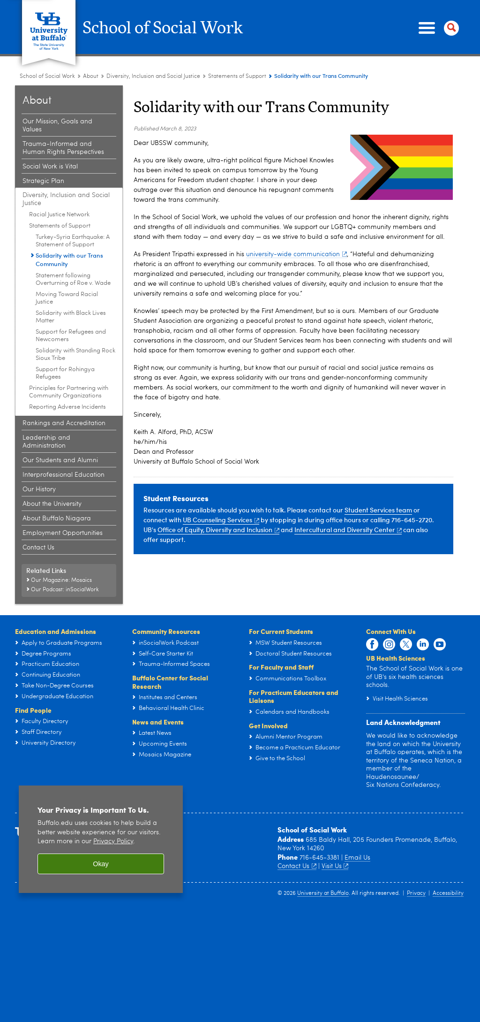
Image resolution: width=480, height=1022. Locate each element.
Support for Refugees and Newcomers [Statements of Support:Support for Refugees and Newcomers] (71, 336)
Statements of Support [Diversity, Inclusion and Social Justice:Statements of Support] (237, 76)
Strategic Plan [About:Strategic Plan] (43, 181)
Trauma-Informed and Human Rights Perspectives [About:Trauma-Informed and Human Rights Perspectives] (63, 148)
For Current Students (281, 631)
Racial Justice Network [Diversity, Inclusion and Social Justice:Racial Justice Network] (59, 215)
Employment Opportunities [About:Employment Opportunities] (62, 533)
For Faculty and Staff (281, 666)
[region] (101, 839)
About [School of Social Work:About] (90, 76)
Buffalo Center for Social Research (170, 682)
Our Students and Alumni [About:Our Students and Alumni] (60, 460)
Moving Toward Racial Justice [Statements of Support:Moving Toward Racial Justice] (67, 298)
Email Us (357, 857)
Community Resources (166, 631)
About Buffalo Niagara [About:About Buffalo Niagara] (56, 518)
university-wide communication (296, 254)
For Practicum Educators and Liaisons (293, 696)
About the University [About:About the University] (52, 504)
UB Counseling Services (221, 519)
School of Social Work (167, 28)
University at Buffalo (323, 893)
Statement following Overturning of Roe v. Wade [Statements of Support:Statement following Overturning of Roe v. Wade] (73, 279)
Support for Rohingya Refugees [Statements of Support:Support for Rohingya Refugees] (65, 373)
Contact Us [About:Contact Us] (38, 547)
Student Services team (378, 509)
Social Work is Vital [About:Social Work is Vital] (50, 166)
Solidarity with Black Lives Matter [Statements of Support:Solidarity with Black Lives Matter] (71, 317)
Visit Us (335, 866)
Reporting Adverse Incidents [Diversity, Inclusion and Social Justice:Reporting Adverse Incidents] (67, 407)
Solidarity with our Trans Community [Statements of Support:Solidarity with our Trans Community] (69, 259)
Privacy (416, 893)
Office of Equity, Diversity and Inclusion (218, 529)
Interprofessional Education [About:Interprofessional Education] (63, 475)
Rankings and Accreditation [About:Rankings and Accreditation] (63, 423)
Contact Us (297, 866)
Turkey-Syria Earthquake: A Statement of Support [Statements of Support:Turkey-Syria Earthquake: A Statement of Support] (73, 241)
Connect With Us (391, 631)
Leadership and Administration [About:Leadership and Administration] (46, 442)
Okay (101, 864)
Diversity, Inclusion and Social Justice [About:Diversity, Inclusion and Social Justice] (153, 76)
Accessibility (448, 893)
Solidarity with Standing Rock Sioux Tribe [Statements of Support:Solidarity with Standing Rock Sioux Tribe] (75, 354)
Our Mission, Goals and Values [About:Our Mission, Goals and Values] (57, 125)
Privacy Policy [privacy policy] (113, 841)
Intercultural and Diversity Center (348, 529)
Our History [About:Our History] (39, 489)
